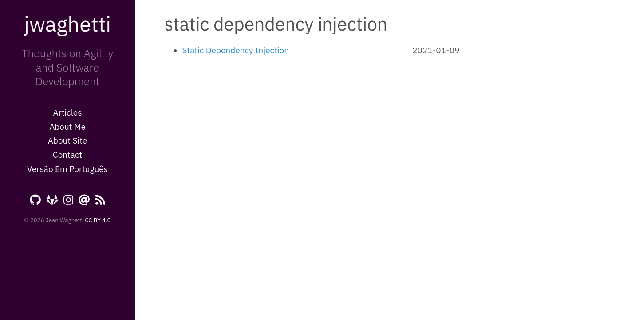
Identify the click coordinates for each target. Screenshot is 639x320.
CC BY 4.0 (97, 220)
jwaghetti (67, 23)
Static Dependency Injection (235, 50)
